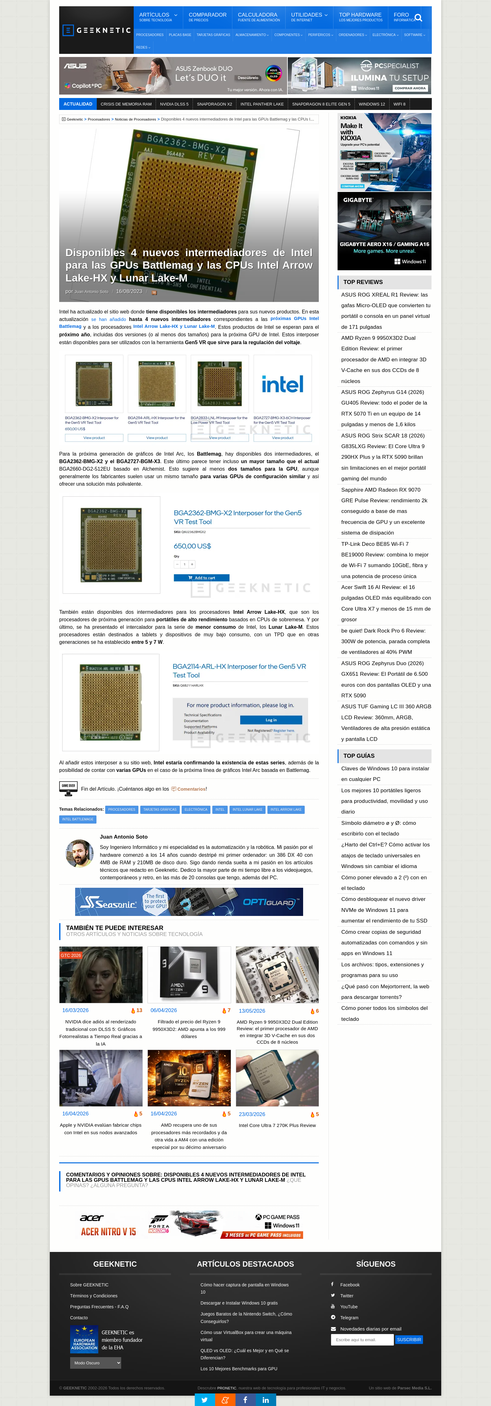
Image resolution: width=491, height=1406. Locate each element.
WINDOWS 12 (372, 104)
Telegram (345, 1328)
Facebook (346, 1295)
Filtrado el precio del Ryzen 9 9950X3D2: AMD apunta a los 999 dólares (189, 1029)
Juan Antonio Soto (96, 292)
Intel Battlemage (121, 819)
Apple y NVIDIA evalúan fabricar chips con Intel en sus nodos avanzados (100, 1142)
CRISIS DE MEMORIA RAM (126, 104)
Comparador (208, 17)
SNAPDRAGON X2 (214, 104)
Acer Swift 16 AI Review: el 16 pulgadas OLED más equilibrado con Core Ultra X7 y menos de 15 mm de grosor (385, 466)
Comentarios (192, 788)
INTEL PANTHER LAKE (262, 104)
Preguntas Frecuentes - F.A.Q (102, 1317)
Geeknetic (76, 119)
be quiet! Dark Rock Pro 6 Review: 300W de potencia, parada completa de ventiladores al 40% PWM (385, 487)
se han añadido (109, 319)
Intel (228, 809)
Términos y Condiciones (96, 1306)
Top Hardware (361, 17)
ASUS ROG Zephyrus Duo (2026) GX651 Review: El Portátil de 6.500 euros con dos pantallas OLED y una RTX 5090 (385, 508)
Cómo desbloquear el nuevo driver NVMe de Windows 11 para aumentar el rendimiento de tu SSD (385, 646)
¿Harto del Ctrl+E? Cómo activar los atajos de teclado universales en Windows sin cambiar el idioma (386, 611)
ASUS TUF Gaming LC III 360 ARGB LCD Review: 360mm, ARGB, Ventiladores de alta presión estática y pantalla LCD (386, 529)
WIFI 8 (400, 104)
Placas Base (180, 35)
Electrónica (202, 809)
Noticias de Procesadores (141, 119)
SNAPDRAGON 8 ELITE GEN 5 (321, 104)
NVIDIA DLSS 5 (174, 104)
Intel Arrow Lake (79, 819)
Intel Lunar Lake (257, 809)
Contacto (80, 1328)
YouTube (345, 1317)
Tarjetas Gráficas (213, 35)
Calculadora (259, 17)
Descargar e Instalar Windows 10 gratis (243, 1313)
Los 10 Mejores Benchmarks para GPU (243, 1379)
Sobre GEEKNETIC (91, 1295)
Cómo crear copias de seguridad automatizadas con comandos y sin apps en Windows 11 (384, 667)
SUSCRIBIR (346, 1361)
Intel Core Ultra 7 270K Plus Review (277, 1139)
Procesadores (150, 35)
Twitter (342, 1306)
